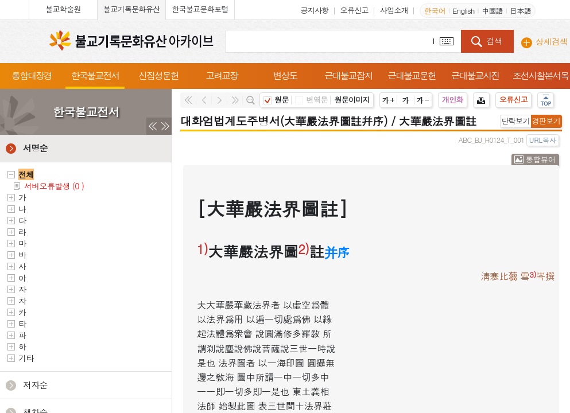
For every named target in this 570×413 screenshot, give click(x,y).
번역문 (311, 99)
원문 (276, 99)
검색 (494, 40)
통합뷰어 (541, 159)
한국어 (434, 10)
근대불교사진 (475, 75)
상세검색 (552, 41)
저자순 (35, 385)
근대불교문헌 (411, 75)
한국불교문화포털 (200, 8)
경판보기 (546, 120)
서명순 (35, 148)
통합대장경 (31, 75)
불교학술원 (63, 8)
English (463, 10)
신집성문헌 (158, 75)
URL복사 (542, 140)
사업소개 (394, 10)
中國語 (492, 10)
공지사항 (314, 10)
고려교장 (221, 75)
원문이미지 (352, 99)
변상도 (285, 75)
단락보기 (516, 120)
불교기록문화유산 (131, 8)
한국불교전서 (95, 75)
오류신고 (354, 10)
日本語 (520, 10)
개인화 (452, 99)
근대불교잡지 (348, 75)
